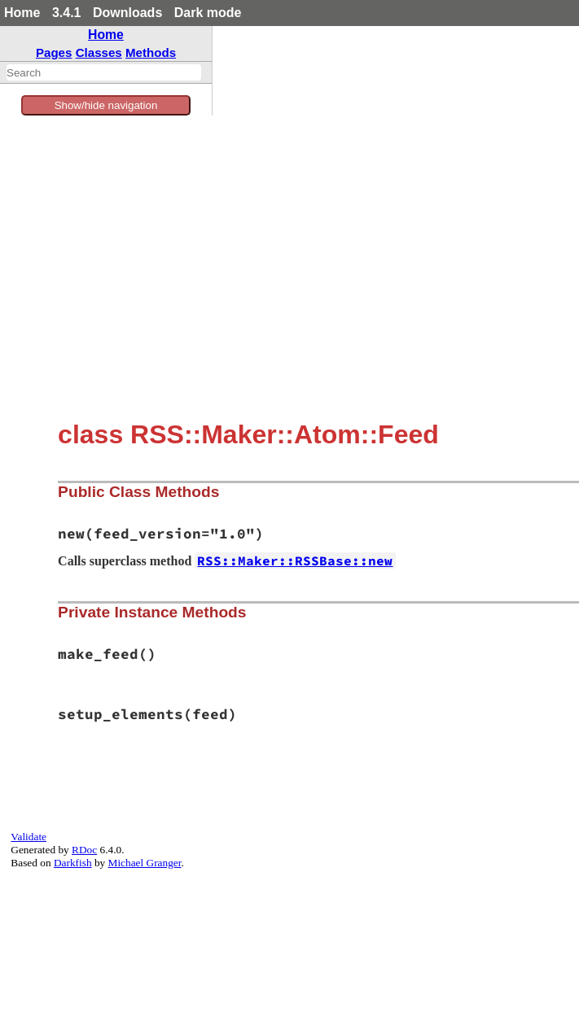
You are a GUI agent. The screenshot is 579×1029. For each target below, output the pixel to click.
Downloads (127, 13)
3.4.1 (66, 13)
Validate (28, 837)
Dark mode (208, 13)
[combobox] (104, 72)
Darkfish (73, 863)
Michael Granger (145, 863)
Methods (150, 52)
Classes (99, 52)
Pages (54, 52)
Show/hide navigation (106, 105)
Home (22, 13)
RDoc (84, 850)
